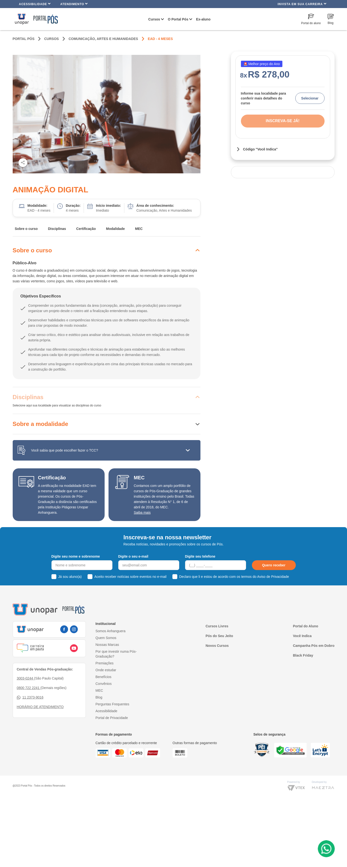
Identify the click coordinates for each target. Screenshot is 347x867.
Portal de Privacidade (112, 718)
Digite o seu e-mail (133, 556)
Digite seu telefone (200, 556)
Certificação (86, 229)
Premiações (105, 663)
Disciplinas (57, 229)
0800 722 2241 (28, 688)
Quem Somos (106, 638)
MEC (139, 229)
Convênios (104, 684)
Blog (99, 697)
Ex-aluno (203, 19)
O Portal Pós (178, 19)
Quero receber (274, 565)
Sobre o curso (26, 229)
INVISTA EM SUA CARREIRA (302, 4)
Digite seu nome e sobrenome (75, 556)
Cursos (154, 19)
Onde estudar (106, 670)
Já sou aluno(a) (70, 577)
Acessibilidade (35, 4)
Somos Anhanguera (111, 631)
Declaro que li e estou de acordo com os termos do (234, 577)
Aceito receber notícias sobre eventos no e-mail (130, 577)
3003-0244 (25, 678)
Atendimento (74, 4)
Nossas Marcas (107, 645)
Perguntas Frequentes (112, 704)
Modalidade (115, 229)
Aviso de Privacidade (273, 577)
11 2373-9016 (30, 697)
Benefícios (103, 677)
